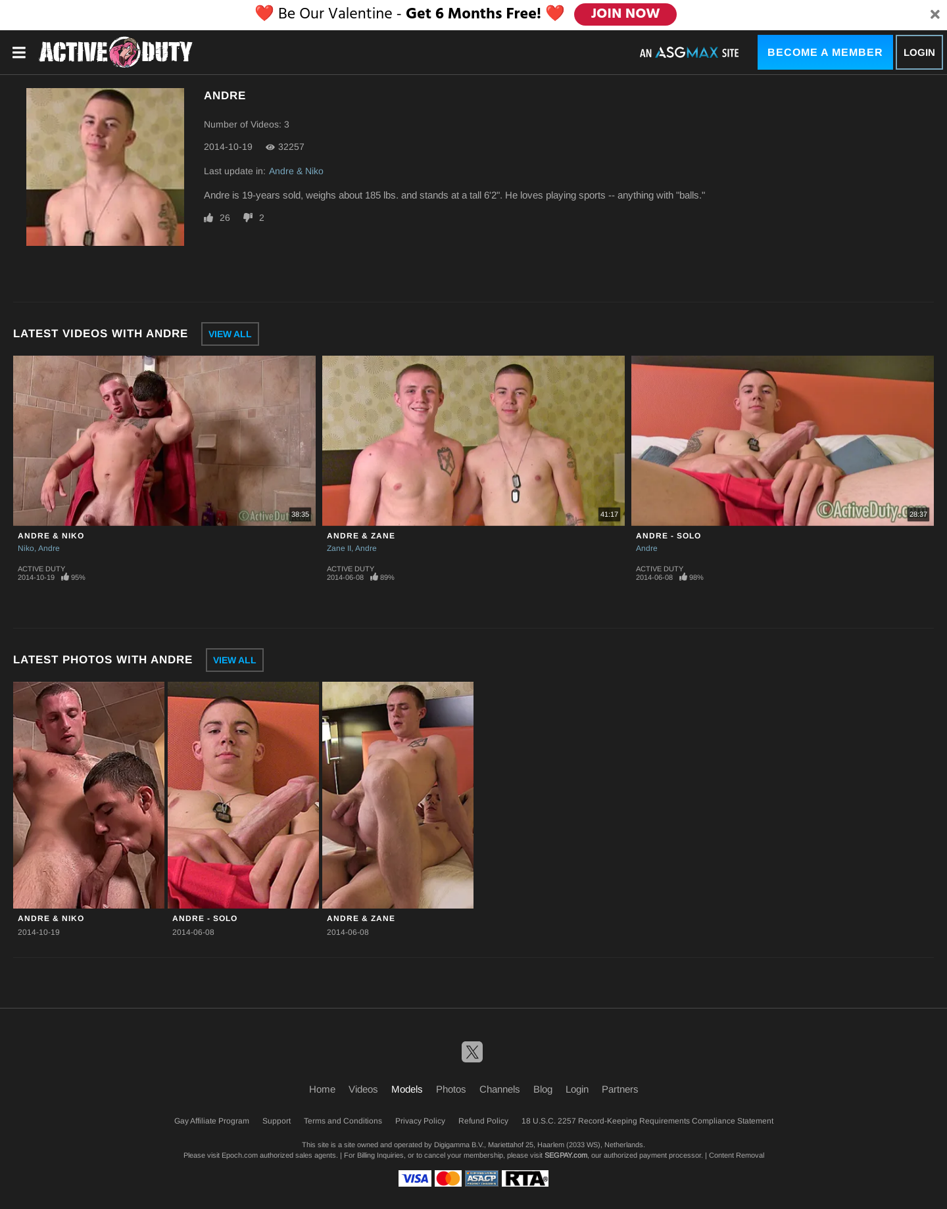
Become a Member (825, 52)
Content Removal (736, 1155)
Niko (26, 548)
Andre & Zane (361, 535)
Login (919, 52)
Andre (49, 548)
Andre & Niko (296, 171)
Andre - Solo (668, 535)
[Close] (935, 15)
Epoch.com (240, 1155)
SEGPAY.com (566, 1155)
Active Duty (41, 569)
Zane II (339, 548)
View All (230, 334)
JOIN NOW (625, 14)
